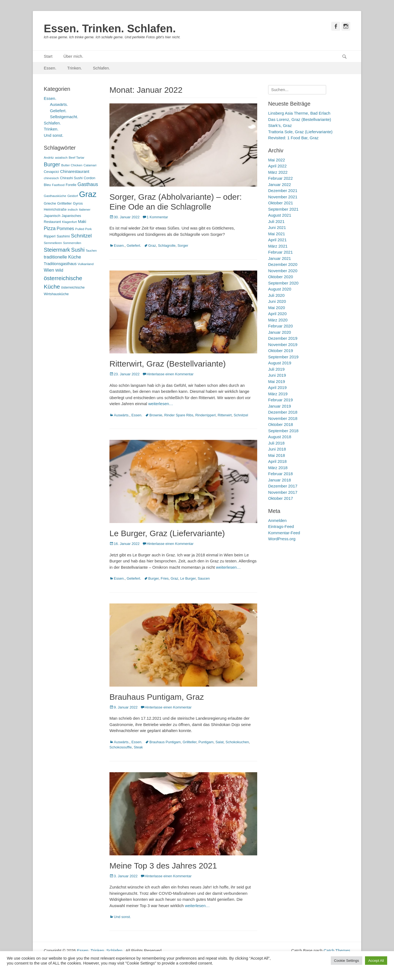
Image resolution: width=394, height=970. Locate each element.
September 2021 (283, 209)
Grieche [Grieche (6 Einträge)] (50, 203)
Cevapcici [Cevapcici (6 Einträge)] (51, 172)
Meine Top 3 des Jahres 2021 (163, 865)
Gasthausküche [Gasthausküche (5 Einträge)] (55, 196)
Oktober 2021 (280, 203)
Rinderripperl (205, 415)
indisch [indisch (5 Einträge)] (73, 209)
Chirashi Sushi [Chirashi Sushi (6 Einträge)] (71, 178)
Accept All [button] (376, 961)
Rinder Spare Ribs (178, 415)
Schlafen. (101, 68)
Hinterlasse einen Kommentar (170, 374)
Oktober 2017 (280, 498)
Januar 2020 (279, 332)
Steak (138, 747)
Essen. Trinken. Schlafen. (110, 28)
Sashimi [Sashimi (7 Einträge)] (63, 236)
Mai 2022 (276, 160)
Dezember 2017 (282, 486)
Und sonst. (122, 917)
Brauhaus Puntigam (165, 742)
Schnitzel (241, 415)
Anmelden (277, 520)
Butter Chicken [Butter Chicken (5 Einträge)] (71, 165)
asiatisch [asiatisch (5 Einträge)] (61, 157)
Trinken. (74, 68)
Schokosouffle (120, 747)
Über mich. (73, 56)
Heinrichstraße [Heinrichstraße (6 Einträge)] (55, 209)
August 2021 (279, 215)
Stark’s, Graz (280, 125)
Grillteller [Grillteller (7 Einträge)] (64, 203)
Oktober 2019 (280, 350)
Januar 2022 (279, 184)
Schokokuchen (237, 742)
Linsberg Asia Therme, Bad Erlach (299, 113)
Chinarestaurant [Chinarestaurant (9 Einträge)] (74, 171)
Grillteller (189, 742)
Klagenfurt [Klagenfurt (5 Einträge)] (69, 222)
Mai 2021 (276, 233)
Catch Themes (337, 950)
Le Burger (188, 578)
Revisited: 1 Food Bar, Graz (293, 137)
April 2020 (277, 313)
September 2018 (283, 430)
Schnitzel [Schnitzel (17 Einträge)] (81, 236)
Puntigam (205, 742)
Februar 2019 (280, 399)
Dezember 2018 (282, 412)
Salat (219, 742)
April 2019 (277, 387)
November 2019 (282, 344)
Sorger (183, 245)
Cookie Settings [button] (346, 961)
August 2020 (279, 289)
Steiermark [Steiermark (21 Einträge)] (57, 250)
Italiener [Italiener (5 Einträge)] (84, 209)
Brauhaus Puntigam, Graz (156, 696)
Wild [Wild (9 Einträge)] (59, 270)
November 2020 (282, 270)
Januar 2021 (279, 258)
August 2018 (279, 436)
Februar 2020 (280, 326)
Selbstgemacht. (64, 116)
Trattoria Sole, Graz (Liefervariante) (300, 131)
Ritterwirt (224, 415)
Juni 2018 (277, 449)
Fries (165, 578)
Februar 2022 (280, 178)
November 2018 (282, 418)
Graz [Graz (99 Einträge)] (88, 194)
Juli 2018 (276, 443)
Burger (153, 578)
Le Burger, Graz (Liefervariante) (167, 533)
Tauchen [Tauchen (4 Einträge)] (91, 250)
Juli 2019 (276, 369)
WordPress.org (282, 538)
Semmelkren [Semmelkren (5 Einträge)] (53, 243)
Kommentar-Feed (284, 532)
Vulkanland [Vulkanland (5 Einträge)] (86, 264)
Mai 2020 (276, 307)
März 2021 (278, 246)
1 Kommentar (157, 217)
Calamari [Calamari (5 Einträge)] (89, 165)
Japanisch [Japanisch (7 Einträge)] (52, 216)
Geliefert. (134, 245)
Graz (152, 245)
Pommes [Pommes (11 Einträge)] (65, 228)
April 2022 (277, 166)
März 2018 (278, 467)
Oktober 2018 (280, 424)
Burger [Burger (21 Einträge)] (52, 164)
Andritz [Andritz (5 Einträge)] (49, 157)
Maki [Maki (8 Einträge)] (82, 221)
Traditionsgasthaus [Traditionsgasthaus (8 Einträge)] (60, 264)
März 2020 (278, 320)
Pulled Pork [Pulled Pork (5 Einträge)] (83, 229)
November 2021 (282, 196)
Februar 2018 (280, 473)
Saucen (204, 578)
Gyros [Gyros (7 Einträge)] (78, 203)
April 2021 (277, 239)
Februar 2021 (280, 252)
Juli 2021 (276, 221)
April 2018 (277, 461)
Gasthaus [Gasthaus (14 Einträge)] (87, 184)
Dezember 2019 (282, 338)
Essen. (50, 68)
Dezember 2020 (282, 264)
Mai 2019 (276, 381)
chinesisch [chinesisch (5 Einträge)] (51, 178)
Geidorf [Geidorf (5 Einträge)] (72, 196)
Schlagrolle (166, 245)
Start (48, 56)
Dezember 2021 (282, 190)
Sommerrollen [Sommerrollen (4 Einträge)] (72, 243)
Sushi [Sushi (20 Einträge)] (78, 250)
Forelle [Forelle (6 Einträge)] (71, 185)
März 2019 (278, 393)
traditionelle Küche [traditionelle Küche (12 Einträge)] (62, 257)
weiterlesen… (160, 403)
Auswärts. (121, 415)
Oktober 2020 (280, 276)
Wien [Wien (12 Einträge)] (49, 270)
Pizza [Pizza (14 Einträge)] (50, 228)
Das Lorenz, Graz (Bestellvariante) (299, 119)
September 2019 (283, 357)
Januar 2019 (279, 406)
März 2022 (278, 172)
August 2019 (279, 363)
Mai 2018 (276, 455)
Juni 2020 (277, 301)
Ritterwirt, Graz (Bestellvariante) (167, 363)
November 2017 (282, 492)
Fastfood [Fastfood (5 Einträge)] (58, 185)
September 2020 (283, 283)
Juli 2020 (276, 295)
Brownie (155, 415)
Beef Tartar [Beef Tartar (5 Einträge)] (77, 157)
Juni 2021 (277, 227)
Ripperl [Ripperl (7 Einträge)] (50, 236)
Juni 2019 (277, 375)
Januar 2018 (279, 480)
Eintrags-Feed (281, 526)
